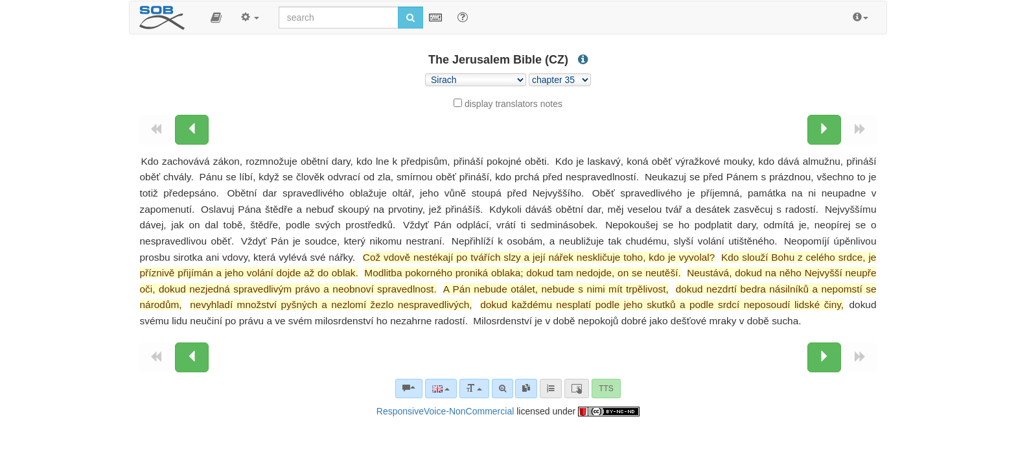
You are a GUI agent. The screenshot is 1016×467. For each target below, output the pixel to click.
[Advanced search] (502, 388)
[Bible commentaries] (408, 388)
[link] (526, 388)
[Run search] (410, 17)
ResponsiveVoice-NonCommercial (445, 411)
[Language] (441, 388)
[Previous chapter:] (192, 130)
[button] (216, 17)
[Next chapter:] (824, 130)
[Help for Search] (462, 17)
